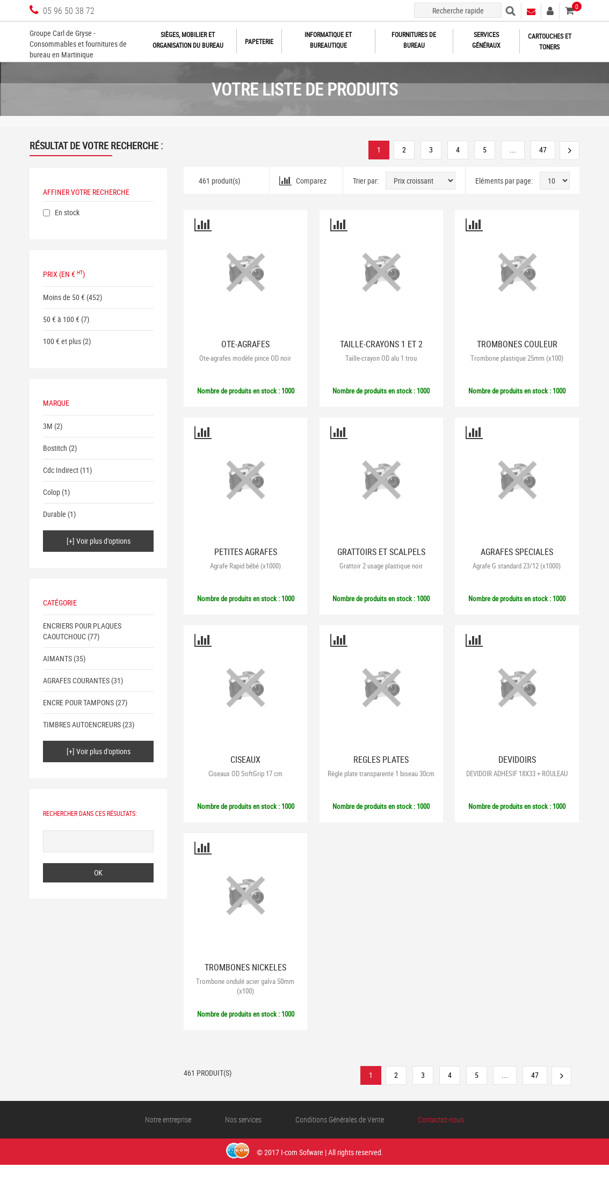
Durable (54, 514)
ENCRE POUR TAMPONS (78, 702)
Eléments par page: (504, 181)
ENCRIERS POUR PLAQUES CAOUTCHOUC (82, 631)
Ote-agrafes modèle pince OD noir (245, 358)
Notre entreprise (168, 1119)
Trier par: (366, 181)
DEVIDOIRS (517, 759)
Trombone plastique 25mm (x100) (516, 358)
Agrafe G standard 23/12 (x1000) (517, 566)
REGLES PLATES (381, 759)
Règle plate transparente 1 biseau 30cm (381, 773)
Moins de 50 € (64, 297)
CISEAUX (245, 759)
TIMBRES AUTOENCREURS (82, 724)
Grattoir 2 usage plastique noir (381, 566)
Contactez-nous (441, 1119)
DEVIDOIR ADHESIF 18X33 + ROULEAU (517, 773)
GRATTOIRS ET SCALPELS (381, 552)
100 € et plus (62, 341)
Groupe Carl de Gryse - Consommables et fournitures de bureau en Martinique (78, 44)
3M (48, 426)
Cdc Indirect (60, 470)
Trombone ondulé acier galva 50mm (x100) (245, 986)
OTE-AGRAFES (245, 344)
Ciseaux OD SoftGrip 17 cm (245, 773)
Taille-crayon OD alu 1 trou (381, 358)
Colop (51, 492)
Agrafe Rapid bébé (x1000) (245, 566)
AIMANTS (57, 658)
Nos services (243, 1119)
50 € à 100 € (61, 319)
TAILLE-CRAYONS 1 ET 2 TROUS (381, 349)
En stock (67, 212)
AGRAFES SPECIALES (517, 552)
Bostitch (55, 448)
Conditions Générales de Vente (339, 1119)
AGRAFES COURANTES (76, 680)
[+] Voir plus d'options (98, 541)
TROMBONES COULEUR (517, 344)
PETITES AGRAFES (245, 552)
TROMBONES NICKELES (245, 967)
